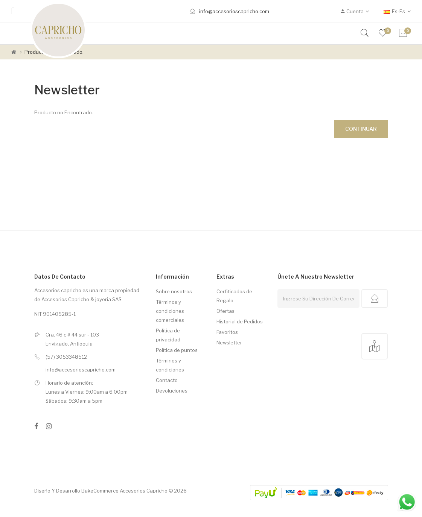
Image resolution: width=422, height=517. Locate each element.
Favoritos (227, 332)
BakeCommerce (100, 491)
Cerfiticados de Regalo (234, 295)
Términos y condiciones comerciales (170, 311)
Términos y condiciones (170, 365)
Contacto (167, 380)
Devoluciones (171, 391)
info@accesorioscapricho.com (234, 11)
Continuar (361, 129)
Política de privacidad (168, 335)
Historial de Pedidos (239, 321)
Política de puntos (177, 350)
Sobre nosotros (174, 291)
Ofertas (225, 311)
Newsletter (229, 343)
